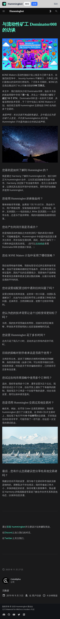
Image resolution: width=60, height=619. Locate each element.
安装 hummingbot (16, 526)
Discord (8, 532)
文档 (34, 3)
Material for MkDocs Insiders (18, 609)
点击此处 (40, 243)
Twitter (8, 538)
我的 (56, 3)
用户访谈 (36, 595)
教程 (27, 3)
